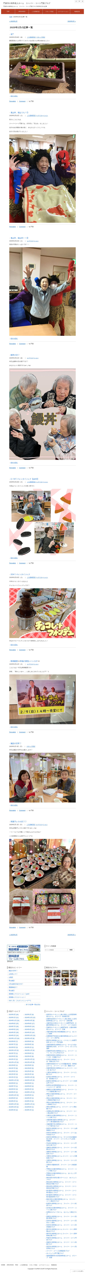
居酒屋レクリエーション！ (17, 997)
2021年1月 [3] (13, 1077)
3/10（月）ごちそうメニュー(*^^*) (20, 1000)
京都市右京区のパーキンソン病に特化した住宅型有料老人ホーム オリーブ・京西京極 (61, 1019)
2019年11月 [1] (29, 1092)
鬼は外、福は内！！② (19, 238)
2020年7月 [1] (13, 1086)
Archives (21, 11)
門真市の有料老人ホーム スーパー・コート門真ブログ (26, 3)
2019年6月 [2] (13, 1098)
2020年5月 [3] (13, 1089)
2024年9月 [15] (13, 1023)
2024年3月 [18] (13, 1032)
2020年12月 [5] (29, 1077)
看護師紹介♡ (13, 987)
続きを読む (14, 96)
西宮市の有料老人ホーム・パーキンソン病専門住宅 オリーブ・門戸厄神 (61, 1041)
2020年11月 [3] (13, 1080)
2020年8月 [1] (29, 1083)
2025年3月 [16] (13, 1014)
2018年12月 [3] (13, 1104)
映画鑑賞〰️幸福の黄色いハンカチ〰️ (25, 661)
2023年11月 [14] (14, 1038)
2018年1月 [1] (29, 1110)
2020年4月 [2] (29, 1089)
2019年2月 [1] (13, 1101)
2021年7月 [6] (13, 1068)
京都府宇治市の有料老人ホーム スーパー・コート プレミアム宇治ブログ (61, 1052)
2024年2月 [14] (29, 1032)
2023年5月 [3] (13, 1047)
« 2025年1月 (13, 21)
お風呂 (11, 977)
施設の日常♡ (16, 743)
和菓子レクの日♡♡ (19, 822)
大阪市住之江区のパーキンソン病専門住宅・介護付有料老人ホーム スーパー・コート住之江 (61, 1024)
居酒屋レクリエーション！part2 (19, 994)
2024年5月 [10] (13, 1029)
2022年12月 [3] (13, 1050)
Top (8, 11)
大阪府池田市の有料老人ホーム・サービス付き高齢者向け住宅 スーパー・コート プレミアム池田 (61, 1046)
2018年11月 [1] (29, 1104)
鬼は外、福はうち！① (19, 112)
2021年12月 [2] (29, 1059)
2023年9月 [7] (13, 1041)
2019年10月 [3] (13, 1095)
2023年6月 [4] (29, 1044)
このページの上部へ (78, 1271)
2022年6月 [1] (29, 1053)
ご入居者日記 (36, 11)
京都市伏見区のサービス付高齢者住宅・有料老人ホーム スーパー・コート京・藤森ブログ (61, 1065)
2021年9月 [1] (13, 1065)
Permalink (12, 101)
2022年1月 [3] (13, 1059)
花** (12, 34)
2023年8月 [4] (29, 1041)
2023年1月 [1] (29, 1047)
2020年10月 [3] (29, 1080)
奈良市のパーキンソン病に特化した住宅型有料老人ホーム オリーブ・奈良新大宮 (61, 1015)
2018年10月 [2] (13, 1107)
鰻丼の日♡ (15, 355)
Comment (22, 101)
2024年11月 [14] (14, 1020)
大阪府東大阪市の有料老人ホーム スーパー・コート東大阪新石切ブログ (61, 1120)
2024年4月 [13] (29, 1029)
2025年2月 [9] (29, 1014)
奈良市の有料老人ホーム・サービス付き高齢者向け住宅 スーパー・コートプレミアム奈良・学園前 (61, 1139)
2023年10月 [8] (29, 1038)
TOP (10, 17)
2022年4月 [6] (29, 1056)
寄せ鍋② (11, 980)
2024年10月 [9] (29, 1020)
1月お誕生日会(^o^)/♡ (16, 984)
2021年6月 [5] (29, 1068)
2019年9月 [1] (29, 1095)
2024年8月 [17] (29, 1023)
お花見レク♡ (13, 974)
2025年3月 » (72, 21)
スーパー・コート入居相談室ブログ (57, 1251)
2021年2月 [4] (29, 1074)
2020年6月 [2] (29, 1086)
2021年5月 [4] (13, 1071)
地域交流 (77, 11)
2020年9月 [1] (13, 1083)
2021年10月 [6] (29, 1062)
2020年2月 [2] (13, 1092)
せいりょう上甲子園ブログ (55, 1253)
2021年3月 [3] (13, 1074)
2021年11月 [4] (13, 1062)
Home (3, 1265)
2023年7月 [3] (13, 1044)
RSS (16, 1265)
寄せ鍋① (11, 990)
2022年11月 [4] (29, 1050)
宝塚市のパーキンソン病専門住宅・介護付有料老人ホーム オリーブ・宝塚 (61, 1028)
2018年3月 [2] (13, 1110)
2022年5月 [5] (13, 1056)
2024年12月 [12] (30, 1017)
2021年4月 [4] (29, 1071)
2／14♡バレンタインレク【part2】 (25, 479)
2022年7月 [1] (13, 1053)
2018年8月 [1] (29, 1107)
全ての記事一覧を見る (33, 1004)
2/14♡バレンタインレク (20, 574)
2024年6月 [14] (29, 1026)
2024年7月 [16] (13, 1026)
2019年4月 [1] (29, 1098)
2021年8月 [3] (29, 1065)
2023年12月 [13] (30, 1035)
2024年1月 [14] (13, 1035)
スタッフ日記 (49, 11)
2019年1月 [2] (29, 1101)
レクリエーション (63, 11)
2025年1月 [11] (13, 1017)
